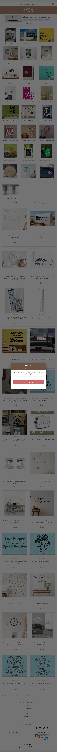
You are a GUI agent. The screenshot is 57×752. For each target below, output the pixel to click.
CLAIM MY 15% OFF (28, 382)
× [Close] (44, 365)
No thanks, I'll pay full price (28, 387)
